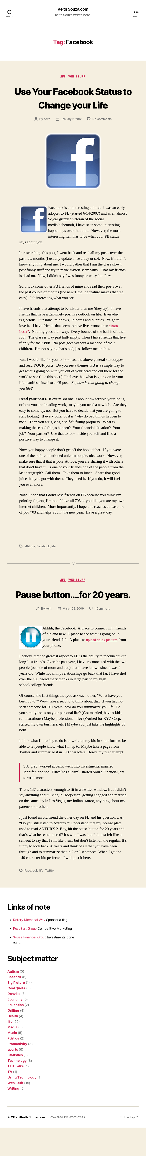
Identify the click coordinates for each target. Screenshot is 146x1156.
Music (12, 1061)
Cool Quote (16, 1017)
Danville (13, 1022)
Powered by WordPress (69, 1145)
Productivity (17, 1072)
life (62, 77)
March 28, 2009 (73, 637)
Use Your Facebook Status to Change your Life (73, 105)
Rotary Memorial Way (29, 948)
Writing (13, 1117)
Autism (13, 1000)
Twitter (50, 899)
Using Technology (22, 1106)
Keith (46, 133)
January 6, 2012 (71, 133)
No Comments (102, 133)
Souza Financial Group (29, 966)
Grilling (13, 1039)
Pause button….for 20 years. (73, 615)
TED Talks (15, 1095)
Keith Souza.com (73, 9)
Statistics (15, 1083)
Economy (14, 1028)
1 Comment (103, 637)
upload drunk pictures (103, 668)
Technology (17, 1089)
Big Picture (16, 1011)
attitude (29, 561)
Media (12, 1056)
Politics (13, 1067)
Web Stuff (78, 77)
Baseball (14, 1005)
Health (12, 1044)
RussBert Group (25, 957)
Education (15, 1033)
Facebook (43, 561)
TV (9, 1100)
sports (12, 1078)
